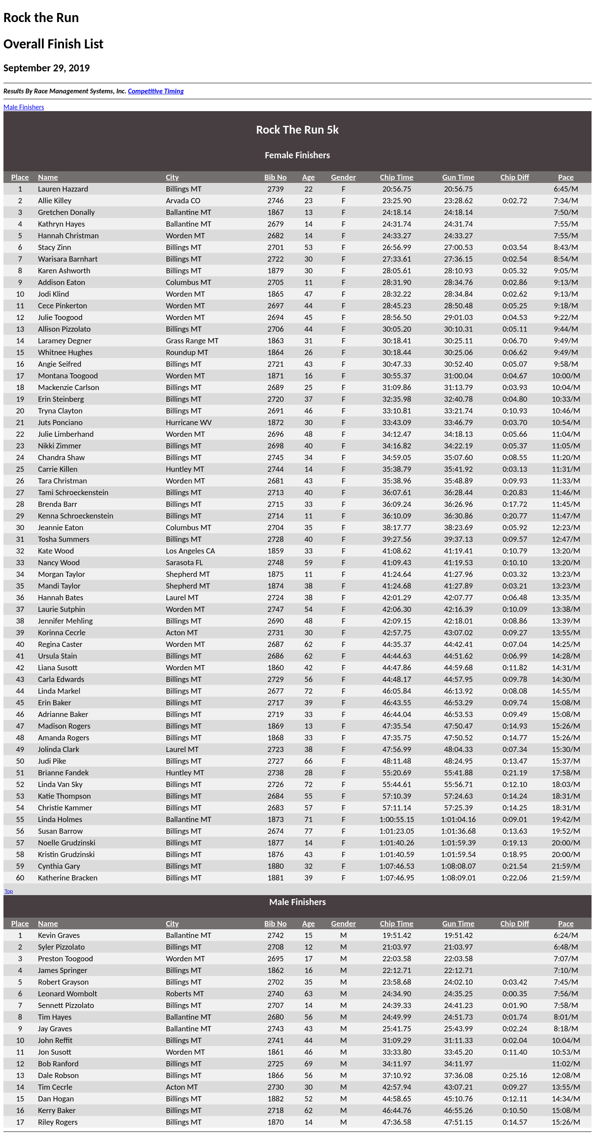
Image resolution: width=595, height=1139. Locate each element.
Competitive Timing (156, 91)
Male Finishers (23, 107)
